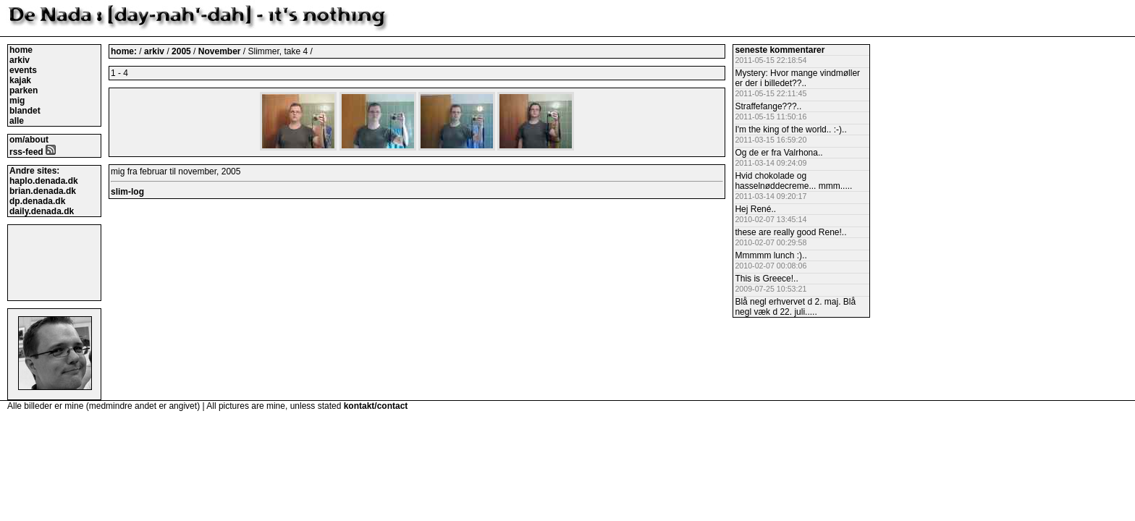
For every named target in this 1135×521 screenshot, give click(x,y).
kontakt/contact (376, 406)
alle (16, 121)
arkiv (19, 60)
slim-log (127, 192)
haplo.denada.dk (43, 181)
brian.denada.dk (42, 191)
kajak (20, 80)
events (23, 70)
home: (125, 51)
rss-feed (32, 152)
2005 (181, 51)
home (21, 50)
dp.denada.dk (37, 201)
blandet (25, 111)
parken (23, 90)
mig (17, 101)
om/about (28, 140)
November (220, 51)
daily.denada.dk (41, 211)
